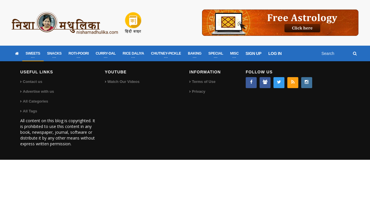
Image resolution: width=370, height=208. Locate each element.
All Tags (30, 111)
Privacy (198, 91)
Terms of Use (203, 81)
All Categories (35, 101)
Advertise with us (38, 91)
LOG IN (275, 53)
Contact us (32, 81)
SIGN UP (254, 53)
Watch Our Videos (124, 81)
